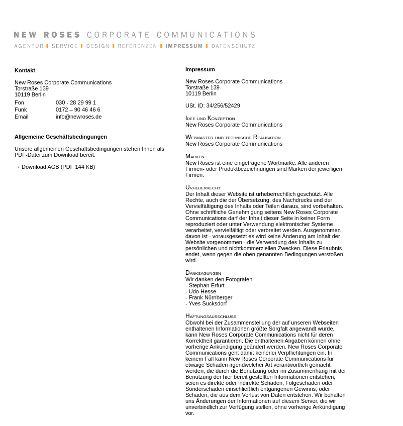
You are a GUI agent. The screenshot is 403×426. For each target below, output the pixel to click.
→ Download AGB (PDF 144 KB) (55, 167)
